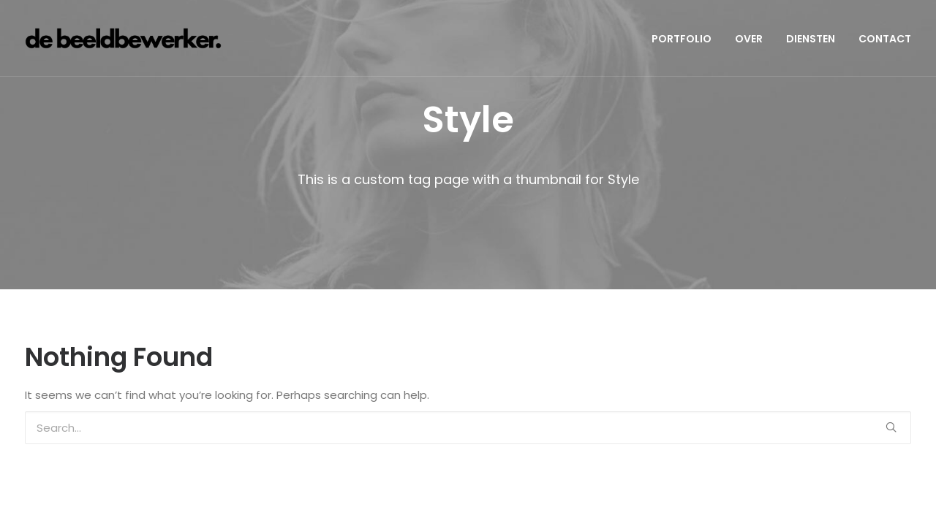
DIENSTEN (810, 38)
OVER (749, 38)
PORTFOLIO (682, 38)
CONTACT (884, 38)
